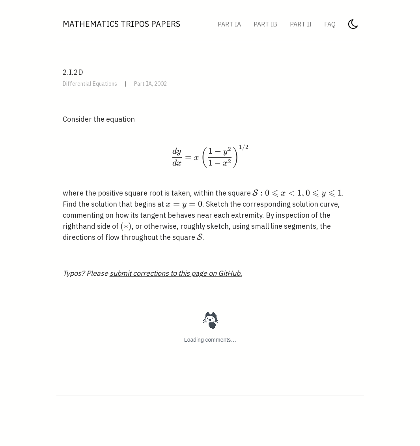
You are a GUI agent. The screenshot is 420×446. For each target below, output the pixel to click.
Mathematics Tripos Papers (121, 24)
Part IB (265, 24)
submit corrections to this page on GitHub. (176, 273)
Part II (301, 24)
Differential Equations (90, 83)
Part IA (229, 24)
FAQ (330, 24)
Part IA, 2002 (150, 83)
